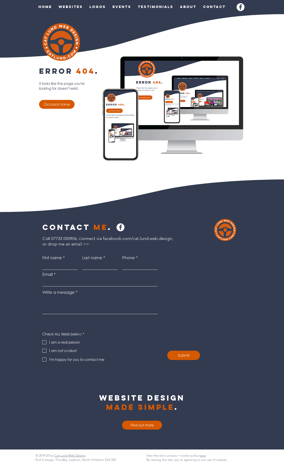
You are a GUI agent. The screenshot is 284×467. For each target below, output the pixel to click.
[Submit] (183, 355)
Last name (92, 258)
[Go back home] (57, 104)
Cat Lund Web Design (69, 455)
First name (52, 258)
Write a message (58, 292)
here (202, 455)
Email (47, 274)
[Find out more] (142, 425)
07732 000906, (64, 238)
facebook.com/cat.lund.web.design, (138, 238)
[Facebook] (241, 7)
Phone (128, 258)
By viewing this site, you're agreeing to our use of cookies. (186, 460)
